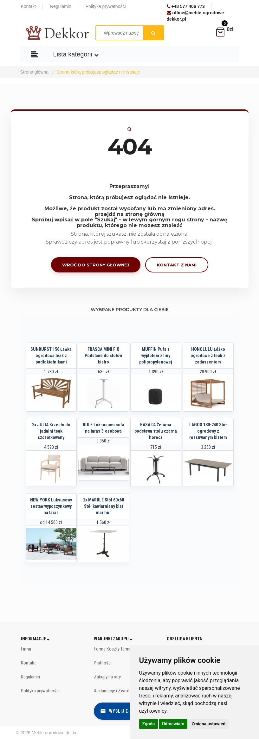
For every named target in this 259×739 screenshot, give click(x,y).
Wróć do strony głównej (95, 264)
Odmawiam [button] (173, 723)
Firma (26, 649)
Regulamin (30, 677)
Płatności (103, 663)
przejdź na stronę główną (130, 214)
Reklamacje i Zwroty (113, 691)
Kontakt (28, 663)
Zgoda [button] (148, 723)
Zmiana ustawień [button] (208, 723)
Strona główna (34, 72)
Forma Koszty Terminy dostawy (123, 649)
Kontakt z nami (177, 264)
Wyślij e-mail (120, 711)
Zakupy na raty (107, 677)
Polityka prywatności (40, 691)
